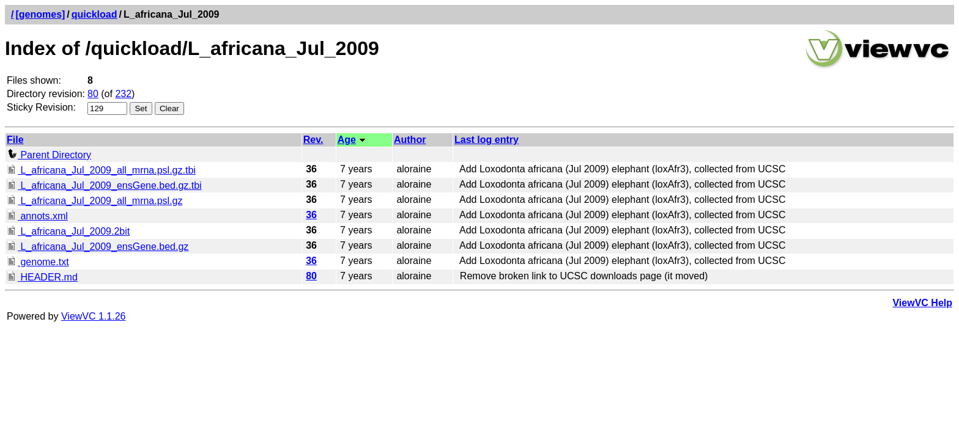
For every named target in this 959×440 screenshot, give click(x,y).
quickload (94, 14)
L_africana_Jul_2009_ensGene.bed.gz (97, 246)
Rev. (313, 139)
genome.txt (38, 262)
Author (410, 139)
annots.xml (37, 216)
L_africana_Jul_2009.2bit (68, 231)
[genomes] (40, 14)
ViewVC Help (922, 303)
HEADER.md (42, 277)
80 (92, 94)
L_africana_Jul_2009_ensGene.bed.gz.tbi (104, 185)
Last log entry (486, 139)
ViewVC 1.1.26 (93, 316)
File (15, 139)
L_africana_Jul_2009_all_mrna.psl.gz (95, 201)
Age (347, 139)
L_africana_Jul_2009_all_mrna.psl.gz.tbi (101, 170)
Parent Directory (49, 155)
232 (123, 94)
